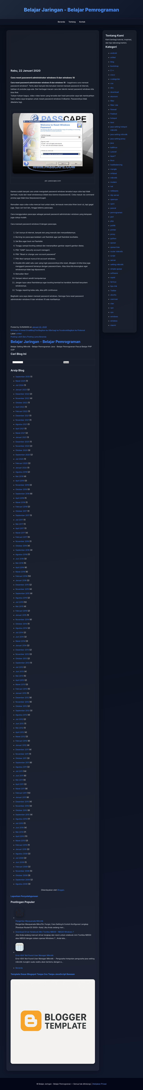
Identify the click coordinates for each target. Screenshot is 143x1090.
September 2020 (22, 455)
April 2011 (19, 784)
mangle (113, 169)
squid (112, 277)
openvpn (114, 199)
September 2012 (22, 710)
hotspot (113, 118)
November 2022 (22, 398)
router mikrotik (116, 251)
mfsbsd (113, 173)
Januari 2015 (20, 615)
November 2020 (22, 446)
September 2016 (22, 550)
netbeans (114, 191)
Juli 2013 (19, 667)
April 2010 (19, 836)
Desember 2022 (22, 394)
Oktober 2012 (21, 706)
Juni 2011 (19, 775)
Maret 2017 (20, 533)
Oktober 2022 (21, 402)
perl (112, 217)
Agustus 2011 (21, 767)
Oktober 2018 (21, 489)
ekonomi (114, 96)
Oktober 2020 (21, 450)
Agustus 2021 (21, 424)
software (114, 273)
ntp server (114, 195)
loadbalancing (116, 165)
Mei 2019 (19, 476)
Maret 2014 (20, 641)
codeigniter (115, 79)
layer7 (113, 156)
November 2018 (22, 485)
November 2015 (22, 589)
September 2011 (22, 762)
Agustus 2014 (21, 628)
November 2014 (22, 619)
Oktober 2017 (21, 511)
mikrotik (113, 178)
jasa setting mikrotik (118, 134)
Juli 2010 (19, 823)
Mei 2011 (19, 780)
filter (112, 101)
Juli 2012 (19, 719)
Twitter (113, 290)
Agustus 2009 (21, 854)
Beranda (61, 22)
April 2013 (19, 680)
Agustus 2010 (21, 819)
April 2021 (19, 428)
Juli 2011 (19, 771)
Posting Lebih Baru (19, 337)
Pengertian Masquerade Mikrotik (29, 921)
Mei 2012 (19, 728)
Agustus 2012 (21, 715)
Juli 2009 (19, 858)
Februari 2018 (21, 507)
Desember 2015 (22, 585)
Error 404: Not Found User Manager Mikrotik (34, 955)
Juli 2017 (19, 520)
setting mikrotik (116, 264)
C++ (112, 70)
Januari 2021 (20, 437)
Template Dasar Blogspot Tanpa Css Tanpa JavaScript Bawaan (43, 974)
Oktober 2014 (21, 624)
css (111, 83)
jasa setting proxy (117, 139)
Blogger (61, 890)
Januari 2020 (21, 468)
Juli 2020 (19, 459)
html (112, 122)
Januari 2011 (20, 797)
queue (113, 243)
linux (112, 160)
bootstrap (114, 66)
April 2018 (19, 498)
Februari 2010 (21, 845)
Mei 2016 (19, 563)
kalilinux (113, 147)
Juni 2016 (19, 559)
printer (113, 230)
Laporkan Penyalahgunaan (24, 896)
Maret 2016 (20, 572)
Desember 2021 (22, 415)
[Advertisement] (53, 51)
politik (112, 225)
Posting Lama (33, 337)
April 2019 (19, 481)
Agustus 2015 (21, 598)
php (112, 221)
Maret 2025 (20, 381)
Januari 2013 (20, 693)
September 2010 (22, 814)
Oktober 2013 (21, 658)
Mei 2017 (19, 524)
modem (113, 182)
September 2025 (22, 376)
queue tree (115, 247)
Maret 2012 (20, 736)
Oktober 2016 (21, 546)
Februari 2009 (21, 867)
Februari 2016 (21, 576)
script (112, 256)
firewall (113, 109)
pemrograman (116, 212)
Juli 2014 (19, 632)
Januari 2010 (20, 849)
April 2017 (19, 528)
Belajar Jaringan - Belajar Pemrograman (45, 341)
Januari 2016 (20, 580)
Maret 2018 (20, 502)
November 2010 (22, 806)
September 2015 (22, 593)
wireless (113, 321)
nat (111, 186)
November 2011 (22, 754)
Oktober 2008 (21, 875)
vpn (112, 308)
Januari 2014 (20, 645)
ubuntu (113, 295)
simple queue (116, 269)
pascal (113, 208)
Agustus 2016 (21, 554)
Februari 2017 (21, 537)
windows (114, 316)
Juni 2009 (19, 862)
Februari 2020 (21, 463)
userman (114, 299)
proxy (112, 234)
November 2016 (22, 541)
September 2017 (22, 515)
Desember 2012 (22, 697)
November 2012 (22, 702)
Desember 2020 (22, 442)
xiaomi (113, 325)
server (113, 260)
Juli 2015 (19, 602)
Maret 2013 (20, 684)
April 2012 (19, 732)
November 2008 (22, 871)
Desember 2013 (22, 650)
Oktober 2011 (21, 758)
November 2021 (22, 420)
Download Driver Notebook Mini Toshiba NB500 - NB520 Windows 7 (44, 932)
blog (112, 62)
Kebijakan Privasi (99, 1084)
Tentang (72, 22)
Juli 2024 (19, 385)
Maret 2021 (20, 433)
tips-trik (113, 286)
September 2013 (22, 663)
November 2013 (22, 654)
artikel (18, 333)
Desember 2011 (21, 749)
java (112, 143)
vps (111, 312)
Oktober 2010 (21, 810)
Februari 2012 (21, 741)
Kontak (82, 22)
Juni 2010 (19, 827)
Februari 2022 (21, 411)
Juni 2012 (19, 723)
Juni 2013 (19, 671)
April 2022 (19, 407)
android (113, 53)
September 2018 (22, 494)
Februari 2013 (21, 689)
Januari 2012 (20, 745)
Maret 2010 (20, 840)
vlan (112, 303)
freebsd (113, 114)
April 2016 (19, 567)
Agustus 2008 (21, 884)
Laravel (113, 152)
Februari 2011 (21, 793)
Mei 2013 (19, 676)
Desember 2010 (22, 801)
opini (112, 204)
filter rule (114, 105)
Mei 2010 (19, 832)
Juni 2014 (19, 637)
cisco (112, 75)
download (114, 92)
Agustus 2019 (21, 472)
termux (113, 282)
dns (112, 88)
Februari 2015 (21, 611)
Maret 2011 (20, 788)
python (113, 238)
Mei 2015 (19, 606)
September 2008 (22, 880)
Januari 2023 (21, 389)
